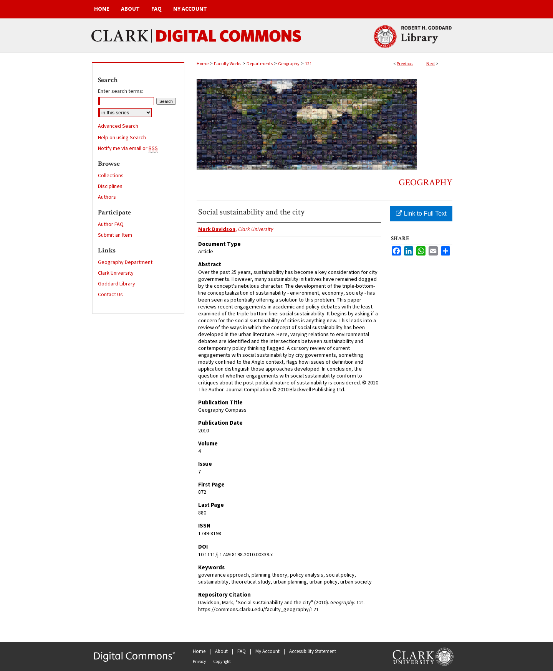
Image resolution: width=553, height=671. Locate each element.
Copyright (222, 661)
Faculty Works (227, 64)
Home (203, 64)
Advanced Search (118, 126)
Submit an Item (115, 235)
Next (430, 64)
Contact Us (110, 294)
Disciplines (110, 186)
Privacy (199, 661)
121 (308, 64)
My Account (267, 651)
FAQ (241, 651)
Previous (405, 64)
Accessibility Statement (312, 651)
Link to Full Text (421, 213)
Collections (111, 176)
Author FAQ (111, 224)
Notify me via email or (128, 148)
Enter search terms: (120, 91)
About (221, 651)
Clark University (116, 273)
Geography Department (125, 262)
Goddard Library (116, 284)
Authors (107, 197)
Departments (260, 64)
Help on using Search (122, 138)
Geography (289, 64)
